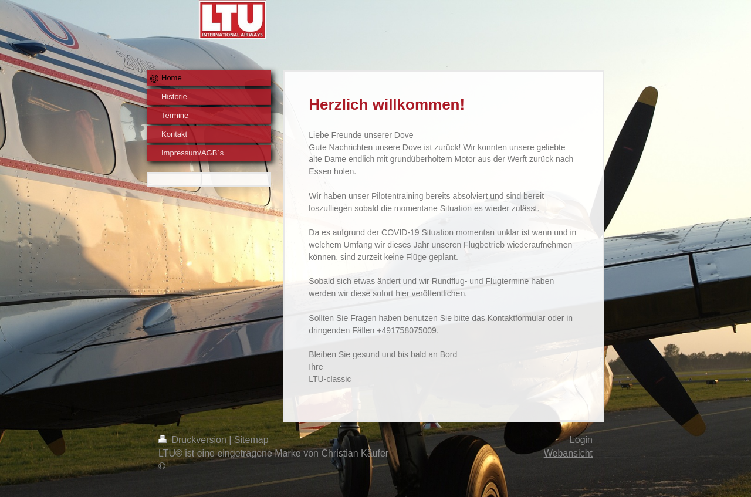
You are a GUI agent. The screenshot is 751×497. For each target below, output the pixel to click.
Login (581, 440)
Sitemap (251, 440)
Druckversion (193, 440)
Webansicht (568, 453)
